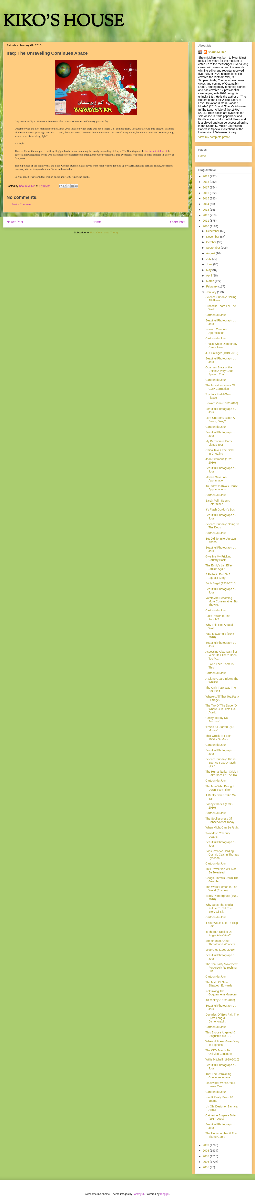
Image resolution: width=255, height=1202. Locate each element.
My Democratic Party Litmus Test (218, 443)
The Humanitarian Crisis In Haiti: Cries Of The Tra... (222, 773)
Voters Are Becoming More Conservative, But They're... (221, 601)
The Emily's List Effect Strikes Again (219, 567)
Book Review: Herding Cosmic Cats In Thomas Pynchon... (222, 854)
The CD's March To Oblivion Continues (219, 1052)
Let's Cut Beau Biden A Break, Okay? (220, 419)
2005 (206, 1167)
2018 (206, 181)
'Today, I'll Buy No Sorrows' (216, 719)
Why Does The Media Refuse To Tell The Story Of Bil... (219, 908)
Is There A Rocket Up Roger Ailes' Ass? (218, 933)
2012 (206, 215)
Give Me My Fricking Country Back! (218, 558)
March (210, 281)
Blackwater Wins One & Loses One (220, 1084)
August (211, 253)
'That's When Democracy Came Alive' (221, 345)
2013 (206, 209)
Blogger (164, 1193)
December (213, 231)
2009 (206, 1145)
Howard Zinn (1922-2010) (221, 403)
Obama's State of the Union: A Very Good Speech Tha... (219, 371)
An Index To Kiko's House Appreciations (221, 488)
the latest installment (156, 150)
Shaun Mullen (217, 52)
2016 (206, 193)
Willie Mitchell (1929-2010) (222, 1059)
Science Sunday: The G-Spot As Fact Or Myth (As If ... (220, 763)
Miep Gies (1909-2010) (220, 949)
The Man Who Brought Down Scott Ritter (219, 788)
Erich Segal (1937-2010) (220, 583)
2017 (206, 187)
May (209, 270)
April (209, 275)
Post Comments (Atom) (104, 232)
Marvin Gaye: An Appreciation (216, 479)
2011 (206, 220)
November (213, 236)
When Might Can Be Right (221, 827)
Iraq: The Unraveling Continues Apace (218, 1075)
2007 (206, 1156)
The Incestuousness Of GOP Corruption (220, 387)
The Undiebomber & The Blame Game (221, 1135)
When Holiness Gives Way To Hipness (222, 1043)
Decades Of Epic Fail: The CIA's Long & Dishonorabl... (222, 1018)
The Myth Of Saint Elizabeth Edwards (218, 984)
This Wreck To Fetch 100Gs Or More (218, 737)
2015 (206, 198)
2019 (206, 176)
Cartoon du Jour (215, 315)
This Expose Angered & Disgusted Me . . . (220, 1034)
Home (96, 222)
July (209, 258)
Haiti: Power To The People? (217, 617)
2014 (206, 204)
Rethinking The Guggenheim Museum (221, 993)
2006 (206, 1161)
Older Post (177, 222)
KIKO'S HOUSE (63, 22)
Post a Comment (21, 204)
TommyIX (138, 1193)
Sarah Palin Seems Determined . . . (217, 502)
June (209, 264)
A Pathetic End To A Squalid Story (217, 576)
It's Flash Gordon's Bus (220, 509)
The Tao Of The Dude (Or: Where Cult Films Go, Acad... (221, 709)
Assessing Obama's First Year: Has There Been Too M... (221, 655)
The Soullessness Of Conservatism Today (219, 820)
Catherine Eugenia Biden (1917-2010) (221, 1117)
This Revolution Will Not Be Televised (220, 870)
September (213, 247)
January (211, 292)
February (212, 286)
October (211, 242)
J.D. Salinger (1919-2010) (221, 353)
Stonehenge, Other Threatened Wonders (220, 942)
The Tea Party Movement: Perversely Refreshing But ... (221, 967)
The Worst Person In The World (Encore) (221, 888)
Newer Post (15, 222)
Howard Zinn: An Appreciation (216, 331)
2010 (206, 226)
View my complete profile (214, 137)
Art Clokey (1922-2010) (220, 1000)
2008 (206, 1150)
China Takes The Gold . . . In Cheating (221, 452)
